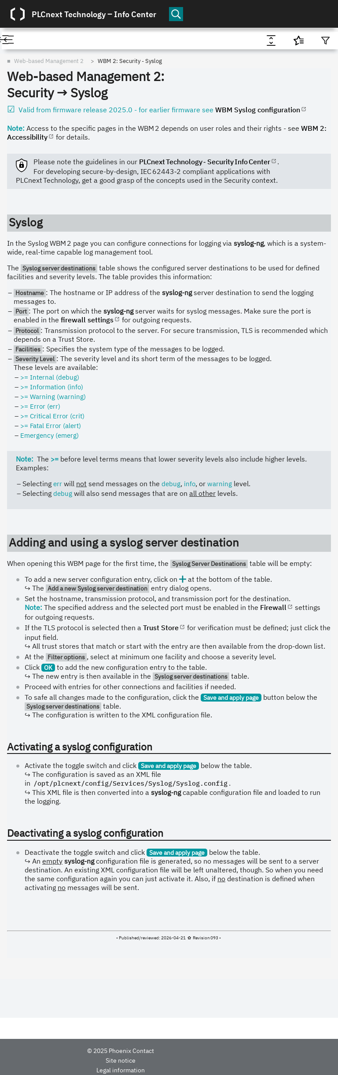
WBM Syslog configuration (257, 109)
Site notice (121, 1060)
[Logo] (18, 14)
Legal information (120, 1070)
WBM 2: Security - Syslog (130, 61)
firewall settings (87, 319)
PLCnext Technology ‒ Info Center (94, 14)
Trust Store (161, 627)
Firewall (273, 607)
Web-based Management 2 (49, 61)
